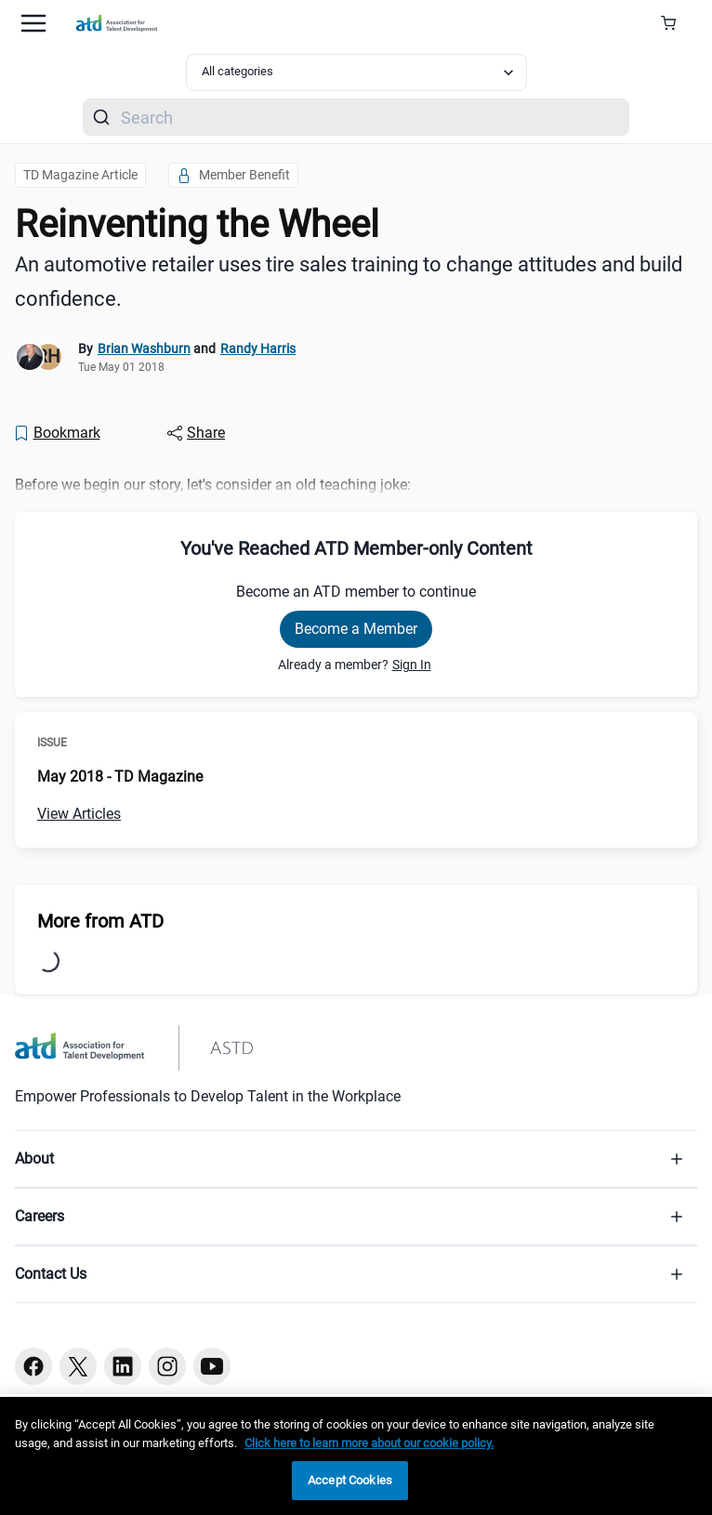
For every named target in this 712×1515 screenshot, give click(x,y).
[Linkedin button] (122, 1366)
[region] (356, 1456)
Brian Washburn (144, 348)
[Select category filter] (356, 72)
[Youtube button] (212, 1366)
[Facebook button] (33, 1366)
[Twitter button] (78, 1366)
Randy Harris (258, 348)
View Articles (79, 814)
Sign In (411, 664)
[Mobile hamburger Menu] (33, 23)
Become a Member (356, 629)
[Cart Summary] (675, 23)
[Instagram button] (167, 1366)
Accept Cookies (350, 1480)
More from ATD (100, 921)
